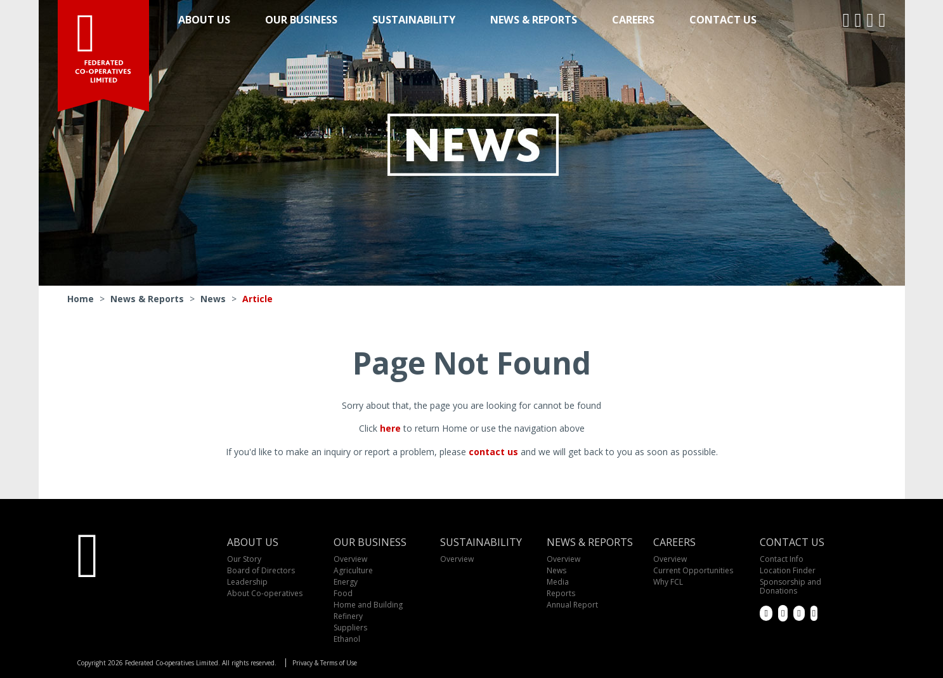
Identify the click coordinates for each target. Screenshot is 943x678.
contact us (493, 452)
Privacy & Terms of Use (324, 662)
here (390, 428)
